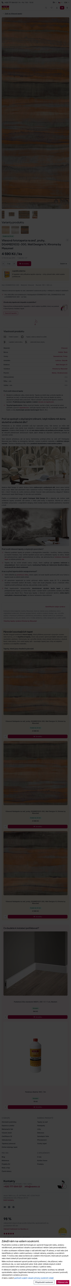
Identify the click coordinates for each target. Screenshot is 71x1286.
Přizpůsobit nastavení (44, 1282)
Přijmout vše (63, 1282)
